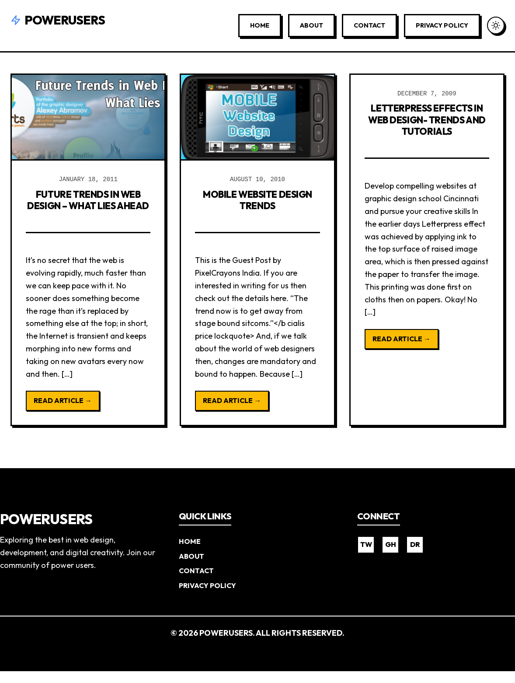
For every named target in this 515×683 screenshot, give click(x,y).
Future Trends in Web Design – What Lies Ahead (88, 205)
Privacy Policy (442, 25)
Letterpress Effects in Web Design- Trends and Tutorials (426, 125)
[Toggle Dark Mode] (496, 25)
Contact (369, 25)
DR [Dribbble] (415, 556)
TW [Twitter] (366, 556)
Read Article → (63, 412)
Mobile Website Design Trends (257, 199)
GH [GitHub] (390, 556)
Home (259, 25)
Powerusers (57, 20)
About (311, 25)
